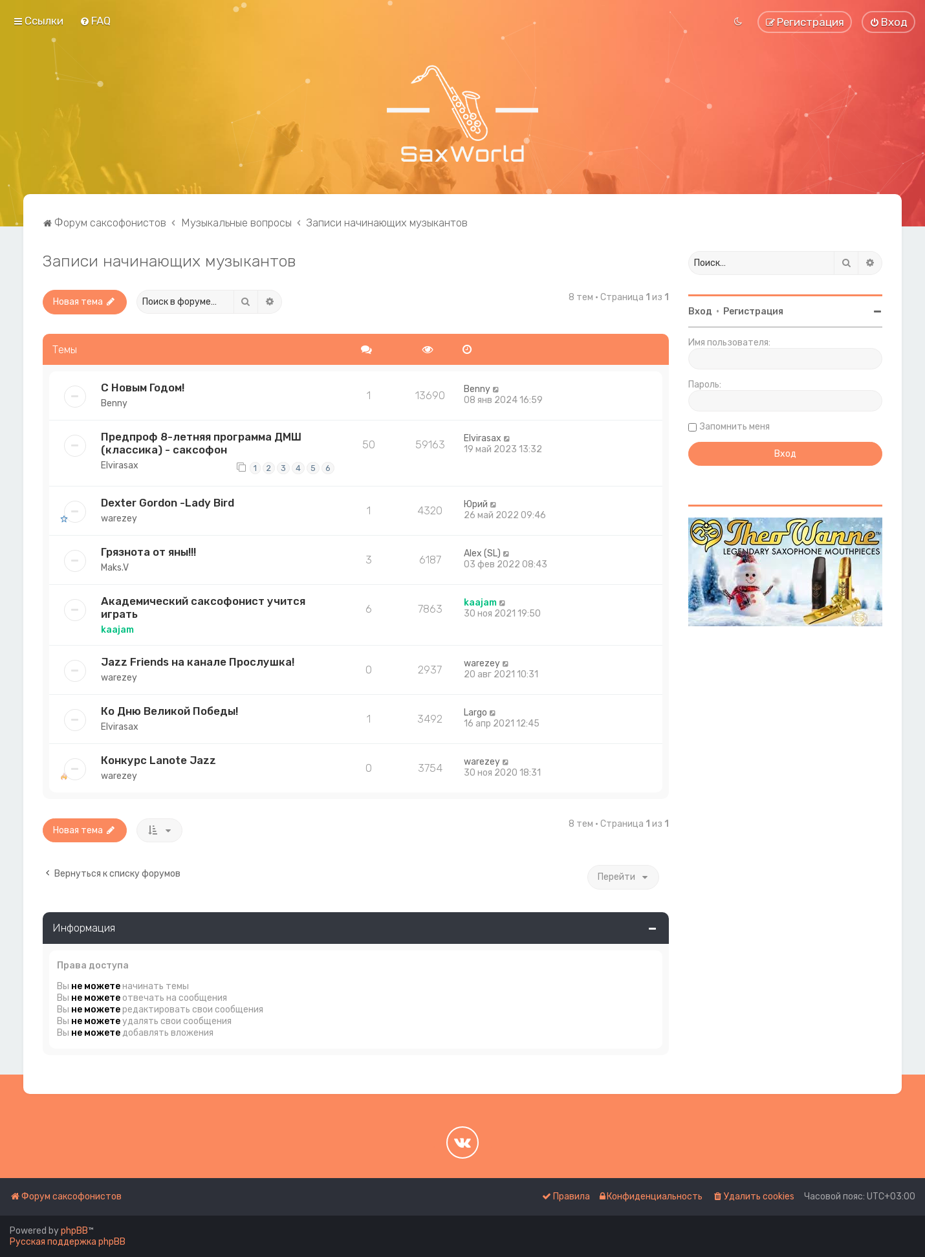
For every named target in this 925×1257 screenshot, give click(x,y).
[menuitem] (95, 20)
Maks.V (115, 567)
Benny (114, 403)
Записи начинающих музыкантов (169, 260)
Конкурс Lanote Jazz (158, 760)
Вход (700, 311)
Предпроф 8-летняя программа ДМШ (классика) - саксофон (201, 443)
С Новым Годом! (142, 387)
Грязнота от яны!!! (148, 551)
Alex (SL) (482, 553)
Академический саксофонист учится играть (203, 607)
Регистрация (753, 311)
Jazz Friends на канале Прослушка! (197, 661)
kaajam (117, 629)
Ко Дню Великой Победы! (169, 711)
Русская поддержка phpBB (67, 1241)
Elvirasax (119, 465)
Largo (475, 712)
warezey (119, 518)
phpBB (74, 1230)
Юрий (476, 504)
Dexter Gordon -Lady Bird (167, 502)
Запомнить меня (735, 426)
